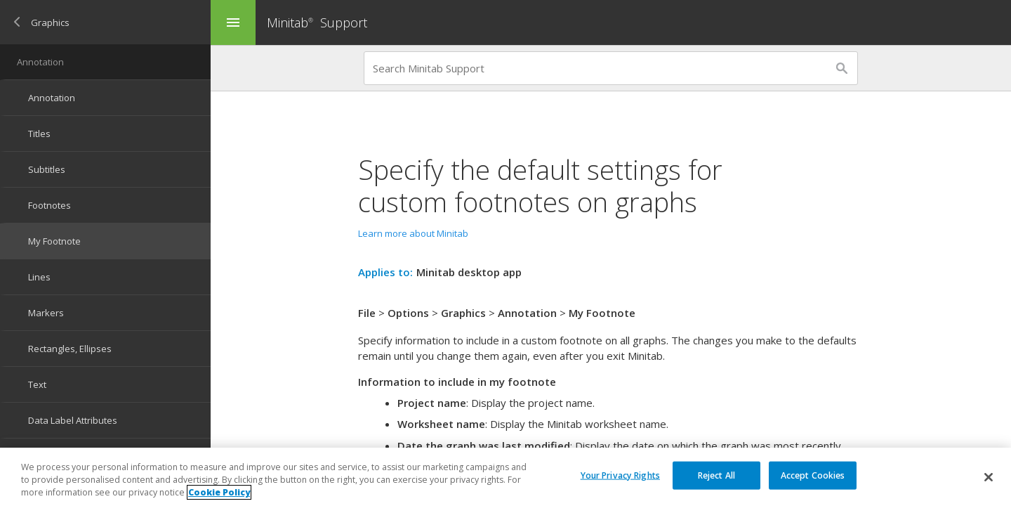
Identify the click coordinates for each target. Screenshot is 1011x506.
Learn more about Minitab (413, 233)
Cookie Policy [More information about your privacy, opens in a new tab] (219, 492)
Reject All (716, 475)
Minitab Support (317, 22)
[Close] (988, 477)
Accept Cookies (813, 475)
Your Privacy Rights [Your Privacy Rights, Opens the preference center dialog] (620, 475)
